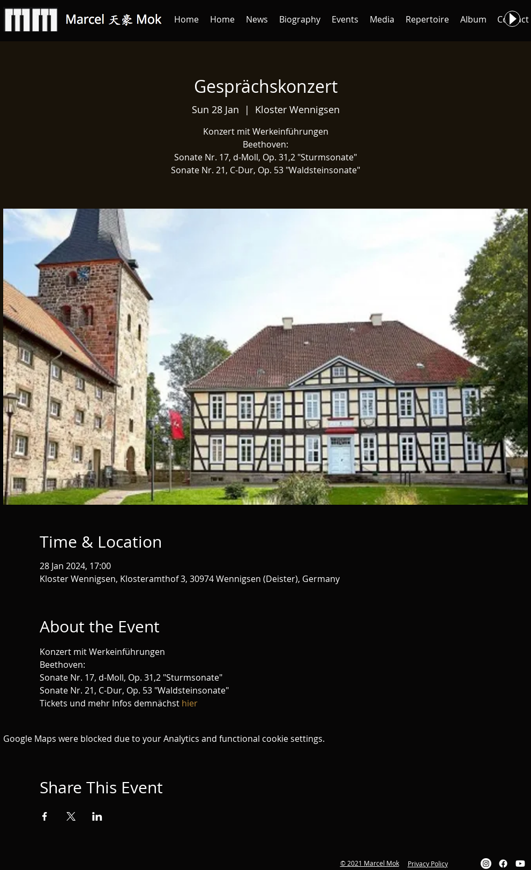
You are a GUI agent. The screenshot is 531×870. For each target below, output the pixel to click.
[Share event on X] (71, 816)
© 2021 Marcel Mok (369, 863)
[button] (257, 19)
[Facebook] (503, 863)
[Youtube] (520, 863)
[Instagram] (486, 863)
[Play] (512, 18)
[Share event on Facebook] (45, 816)
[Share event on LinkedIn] (97, 816)
